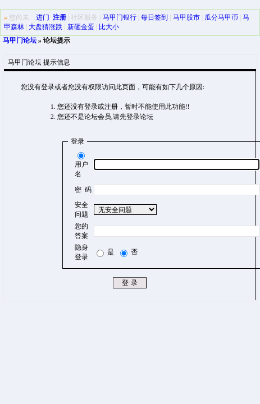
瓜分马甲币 (221, 17)
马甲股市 (186, 17)
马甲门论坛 (20, 40)
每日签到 (154, 17)
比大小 (109, 27)
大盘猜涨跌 (45, 27)
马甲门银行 (119, 17)
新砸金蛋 (80, 27)
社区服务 (84, 17)
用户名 (81, 165)
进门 (42, 17)
